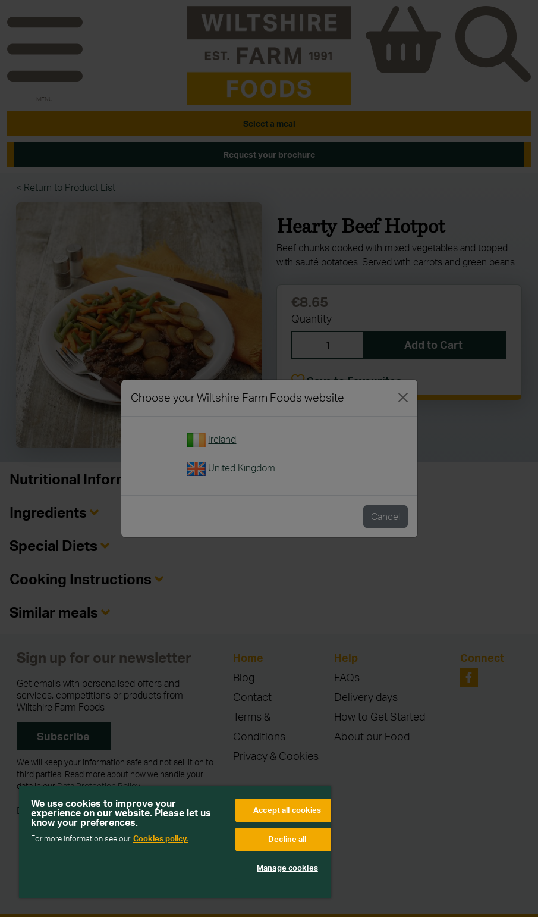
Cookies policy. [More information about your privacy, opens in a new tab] (160, 838)
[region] (175, 842)
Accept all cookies (287, 810)
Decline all (287, 839)
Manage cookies (287, 867)
